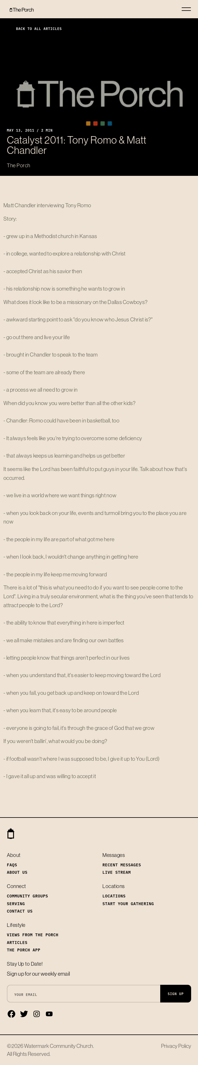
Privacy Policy (176, 1045)
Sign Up (176, 993)
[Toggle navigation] (186, 9)
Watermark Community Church (58, 1045)
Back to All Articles (34, 28)
